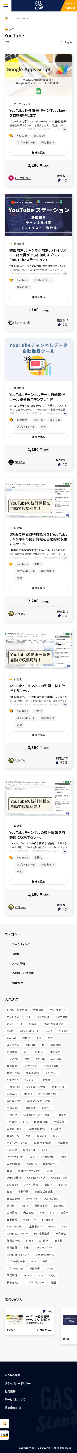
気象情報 (56, 1045)
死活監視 (63, 1142)
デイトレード (58, 1086)
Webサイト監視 (42, 1142)
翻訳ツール (13, 1135)
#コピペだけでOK (54, 1024)
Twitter (12, 1121)
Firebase (47, 1219)
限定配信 (12, 1275)
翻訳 (9, 1170)
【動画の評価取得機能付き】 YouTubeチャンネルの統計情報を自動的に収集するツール (38, 539)
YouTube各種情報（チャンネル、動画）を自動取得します (38, 112)
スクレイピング (15, 1268)
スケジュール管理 (35, 1086)
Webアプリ (29, 1219)
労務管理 (38, 1010)
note (63, 1156)
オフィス (62, 1184)
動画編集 (12, 1066)
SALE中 (27, 1275)
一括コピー (13, 1107)
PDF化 (24, 1205)
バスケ (49, 1031)
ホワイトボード (58, 1010)
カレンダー (30, 1080)
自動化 (38, 564)
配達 (50, 1038)
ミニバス (11, 1038)
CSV (64, 1226)
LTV (52, 1212)
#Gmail (33, 1024)
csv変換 (41, 1135)
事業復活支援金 (44, 1191)
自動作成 (12, 1219)
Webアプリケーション (39, 1101)
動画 (27, 1059)
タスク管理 (43, 1017)
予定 (28, 1135)
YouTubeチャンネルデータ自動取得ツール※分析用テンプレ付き (37, 397)
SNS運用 (56, 1128)
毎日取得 (34, 1268)
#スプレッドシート (29, 1031)
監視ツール (29, 1149)
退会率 (65, 1212)
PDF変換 (12, 1149)
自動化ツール (50, 1163)
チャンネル (13, 1059)
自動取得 (22, 419)
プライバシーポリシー (18, 1383)
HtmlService (15, 1226)
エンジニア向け (47, 1275)
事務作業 (23, 1191)
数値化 (26, 1038)
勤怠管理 (58, 1205)
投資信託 (12, 1247)
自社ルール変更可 (17, 1010)
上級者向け (35, 1226)
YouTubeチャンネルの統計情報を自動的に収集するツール (37, 835)
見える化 (63, 1031)
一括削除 (12, 1114)
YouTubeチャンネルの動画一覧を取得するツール (37, 688)
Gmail (50, 1268)
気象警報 (12, 1051)
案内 (25, 1051)
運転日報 (30, 1045)
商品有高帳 (32, 1072)
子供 (38, 1038)
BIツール (38, 419)
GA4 (44, 1149)
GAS (33, 1261)
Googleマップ (59, 1177)
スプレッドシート (26, 142)
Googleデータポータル (36, 1114)
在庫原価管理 (51, 1066)
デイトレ (39, 1051)
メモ (28, 1017)
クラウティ (12, 1080)
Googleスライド (44, 1247)
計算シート (32, 1198)
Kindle (28, 1093)
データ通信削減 (47, 1093)
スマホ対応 (13, 1045)
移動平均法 (13, 1072)
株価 (44, 1261)
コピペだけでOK (35, 1282)
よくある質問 (12, 1375)
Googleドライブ (36, 1177)
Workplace (14, 1163)
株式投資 (55, 1051)
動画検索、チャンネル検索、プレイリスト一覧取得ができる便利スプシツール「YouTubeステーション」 (38, 255)
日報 (25, 1247)
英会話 (46, 1080)
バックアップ (30, 1066)
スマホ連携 (61, 1017)
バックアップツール (17, 1142)
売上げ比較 (13, 1198)
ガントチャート (15, 1024)
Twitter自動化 (36, 1128)
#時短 (10, 1031)
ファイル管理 (31, 1184)
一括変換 (61, 1114)
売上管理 (28, 1212)
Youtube (22, 135)
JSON (56, 1135)
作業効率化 (13, 1240)
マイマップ (51, 1072)
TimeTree (13, 1086)
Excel (49, 1170)
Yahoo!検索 (14, 1101)
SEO (32, 1156)
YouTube (39, 135)
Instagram (41, 1121)
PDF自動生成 (41, 1233)
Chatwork (47, 1156)
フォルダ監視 (14, 1177)
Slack (29, 1240)
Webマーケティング (29, 1170)
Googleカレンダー (17, 1233)
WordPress (14, 1128)
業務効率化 (40, 1205)
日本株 (58, 1240)
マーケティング (15, 1156)
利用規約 (10, 1391)
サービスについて (15, 1399)
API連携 (44, 1240)
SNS (25, 1121)
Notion (40, 1059)
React (52, 1226)
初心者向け (47, 142)
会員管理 (12, 1212)
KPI (42, 1212)
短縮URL (32, 1163)
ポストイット (13, 1017)
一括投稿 (59, 1121)
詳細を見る (38, 152)
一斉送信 (61, 1233)
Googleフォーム (45, 1254)
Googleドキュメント (18, 1254)
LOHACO (12, 1093)
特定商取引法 (13, 1407)
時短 (43, 426)
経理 (9, 1191)
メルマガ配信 (51, 1198)
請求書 (11, 1205)
